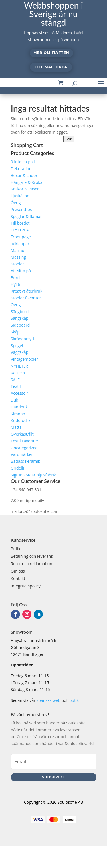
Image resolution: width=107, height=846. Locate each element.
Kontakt (18, 578)
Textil (16, 386)
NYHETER (19, 366)
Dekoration (21, 168)
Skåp (15, 332)
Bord (15, 277)
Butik (16, 548)
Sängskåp (20, 318)
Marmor (18, 250)
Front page (21, 236)
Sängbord (20, 311)
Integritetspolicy (26, 586)
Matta (16, 427)
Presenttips (21, 209)
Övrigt (16, 202)
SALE (15, 379)
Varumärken (22, 454)
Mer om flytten (51, 53)
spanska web (48, 700)
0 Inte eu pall (23, 161)
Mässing (18, 257)
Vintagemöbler (24, 359)
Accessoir (19, 393)
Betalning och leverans (32, 556)
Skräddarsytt (23, 338)
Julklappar (20, 243)
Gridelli (17, 468)
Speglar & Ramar (26, 216)
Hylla (15, 284)
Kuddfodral (21, 420)
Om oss (18, 571)
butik (74, 700)
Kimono (18, 413)
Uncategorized (24, 447)
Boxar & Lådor (24, 175)
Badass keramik (25, 461)
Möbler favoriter (26, 298)
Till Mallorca (51, 67)
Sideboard (20, 325)
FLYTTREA (20, 230)
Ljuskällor (20, 195)
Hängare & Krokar (27, 182)
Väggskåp (20, 352)
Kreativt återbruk (27, 291)
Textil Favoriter (25, 441)
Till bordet (20, 223)
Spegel (17, 345)
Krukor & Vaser (25, 189)
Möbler (17, 264)
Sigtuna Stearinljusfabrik (33, 475)
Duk (14, 400)
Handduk (19, 407)
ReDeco (18, 373)
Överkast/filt (22, 434)
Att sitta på (21, 270)
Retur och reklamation (31, 563)
